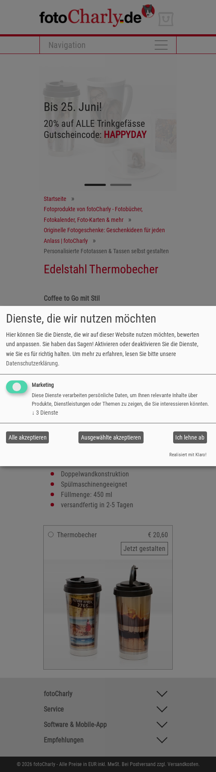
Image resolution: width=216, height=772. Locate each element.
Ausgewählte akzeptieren (111, 437)
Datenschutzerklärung (32, 363)
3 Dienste (45, 412)
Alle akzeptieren (28, 437)
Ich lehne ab (189, 437)
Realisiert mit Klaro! (188, 455)
